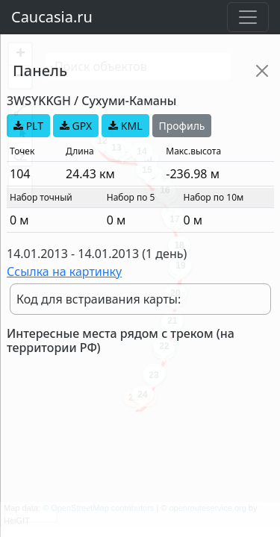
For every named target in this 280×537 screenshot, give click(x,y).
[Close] (262, 71)
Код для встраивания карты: (98, 299)
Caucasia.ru (52, 17)
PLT (28, 126)
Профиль (182, 126)
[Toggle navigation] (248, 17)
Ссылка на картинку (64, 271)
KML (125, 126)
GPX (76, 126)
